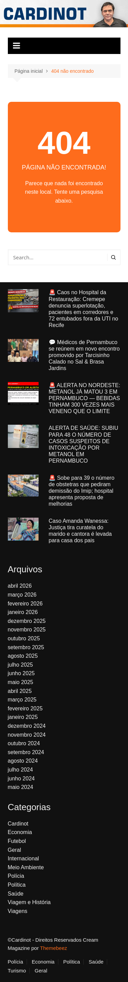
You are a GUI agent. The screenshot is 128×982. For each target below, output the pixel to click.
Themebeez (53, 948)
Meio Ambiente (26, 867)
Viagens (18, 911)
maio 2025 (20, 682)
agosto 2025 (23, 656)
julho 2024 (20, 770)
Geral (14, 850)
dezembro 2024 (27, 726)
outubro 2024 (24, 743)
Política (17, 885)
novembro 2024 (27, 735)
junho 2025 (21, 673)
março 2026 (22, 595)
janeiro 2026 (23, 612)
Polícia (16, 876)
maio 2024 (20, 787)
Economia (20, 832)
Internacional (23, 858)
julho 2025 (20, 665)
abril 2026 (20, 586)
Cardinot (18, 824)
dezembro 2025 (27, 621)
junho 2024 (21, 778)
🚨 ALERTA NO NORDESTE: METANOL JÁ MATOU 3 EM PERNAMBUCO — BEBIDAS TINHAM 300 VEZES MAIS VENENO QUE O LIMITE (84, 398)
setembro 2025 (26, 647)
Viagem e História (29, 902)
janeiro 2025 (23, 717)
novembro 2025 (27, 629)
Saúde (16, 894)
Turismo (17, 970)
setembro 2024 (26, 752)
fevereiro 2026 (25, 603)
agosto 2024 (23, 761)
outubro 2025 (24, 638)
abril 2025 (20, 691)
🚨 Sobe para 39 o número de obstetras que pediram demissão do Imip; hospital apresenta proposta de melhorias (82, 491)
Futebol (17, 841)
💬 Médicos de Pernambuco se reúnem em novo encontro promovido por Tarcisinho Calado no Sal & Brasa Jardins (84, 355)
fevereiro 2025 (25, 708)
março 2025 (22, 700)
